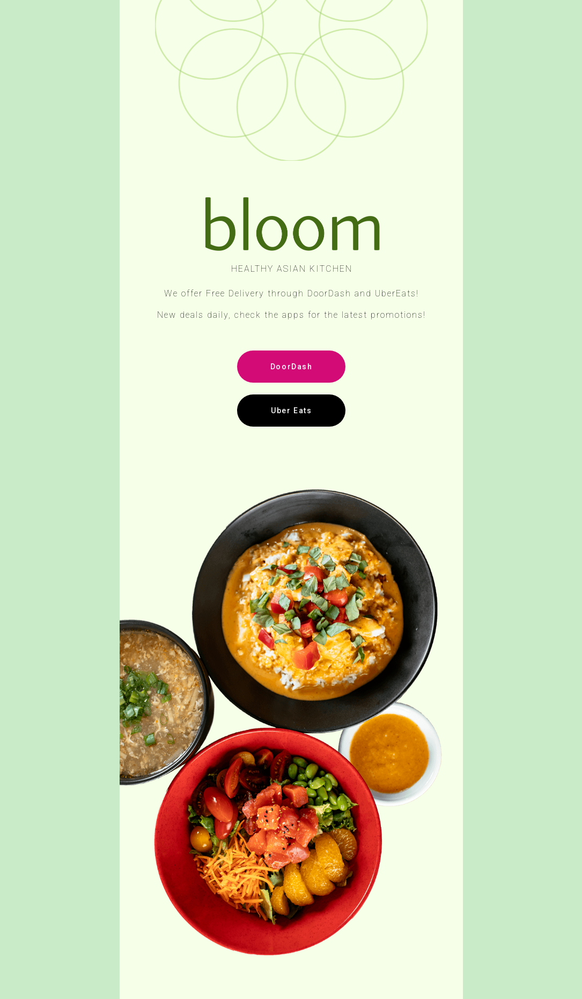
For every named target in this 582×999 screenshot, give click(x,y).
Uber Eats (291, 410)
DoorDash (291, 366)
